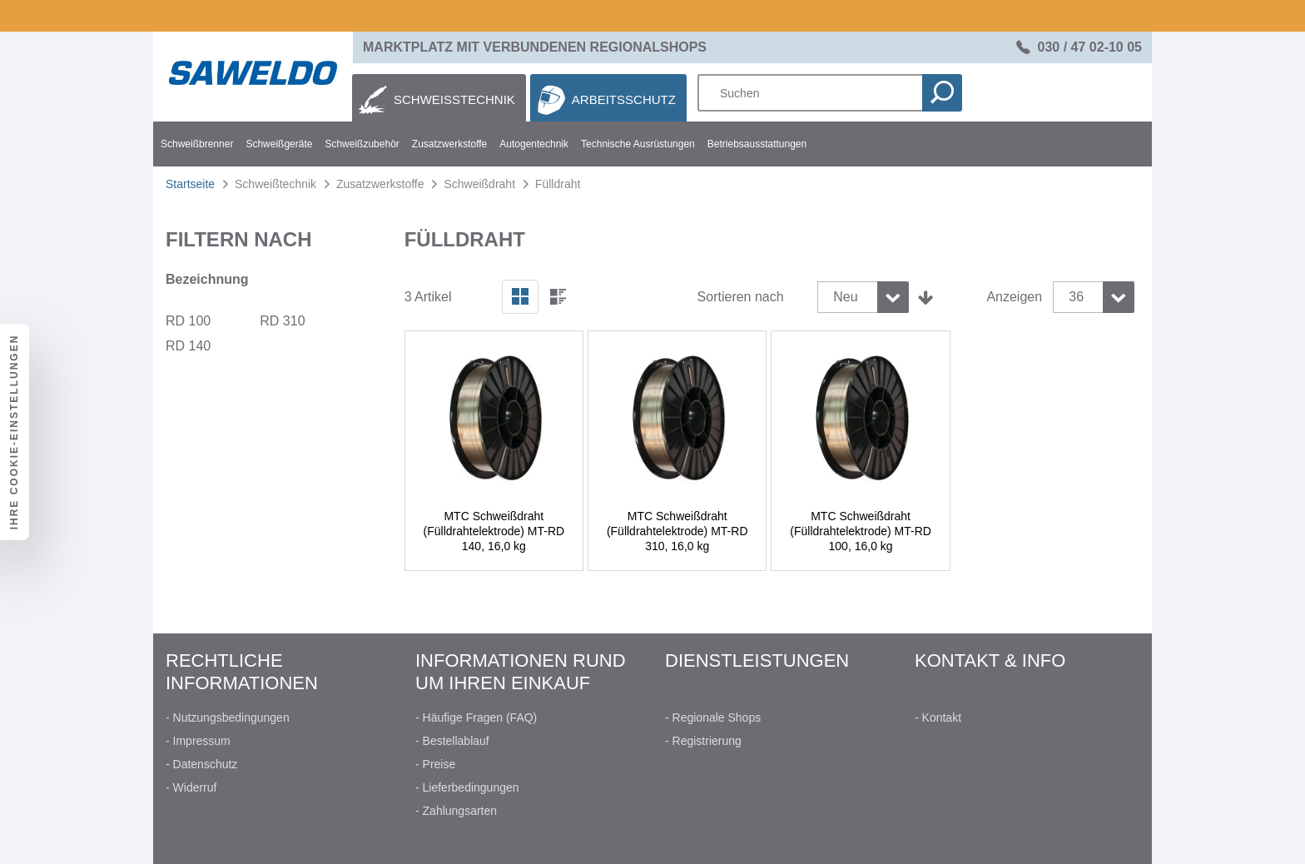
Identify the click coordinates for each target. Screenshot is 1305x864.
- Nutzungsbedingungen (228, 717)
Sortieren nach (740, 297)
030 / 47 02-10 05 (1090, 47)
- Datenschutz (201, 764)
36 (1076, 297)
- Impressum (198, 740)
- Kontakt (938, 717)
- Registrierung (703, 740)
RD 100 (188, 321)
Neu (845, 297)
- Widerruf (191, 787)
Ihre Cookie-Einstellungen (14, 432)
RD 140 (188, 346)
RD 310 (282, 321)
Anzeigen (1014, 297)
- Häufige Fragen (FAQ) (476, 717)
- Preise (435, 764)
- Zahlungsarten (456, 810)
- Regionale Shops (713, 717)
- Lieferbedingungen (467, 787)
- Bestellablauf (452, 740)
